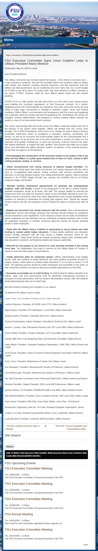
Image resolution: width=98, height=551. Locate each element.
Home (8, 55)
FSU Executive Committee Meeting (28, 468)
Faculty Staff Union (20, 27)
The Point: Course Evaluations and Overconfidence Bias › (71, 427)
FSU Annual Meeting (19, 514)
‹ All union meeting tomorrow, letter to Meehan (22, 427)
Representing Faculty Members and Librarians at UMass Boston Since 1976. (45, 32)
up (45, 426)
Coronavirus (16, 55)
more (85, 545)
